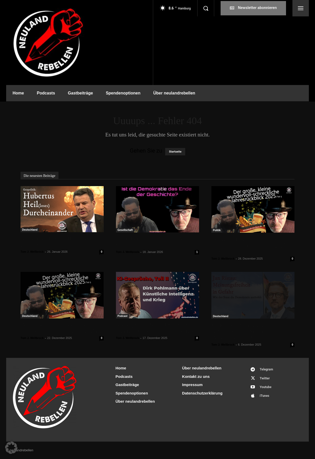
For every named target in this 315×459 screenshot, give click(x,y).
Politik (217, 230)
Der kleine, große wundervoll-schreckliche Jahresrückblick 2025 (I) (61, 328)
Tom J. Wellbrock (32, 251)
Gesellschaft (125, 230)
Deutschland (29, 229)
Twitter (265, 379)
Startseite (175, 151)
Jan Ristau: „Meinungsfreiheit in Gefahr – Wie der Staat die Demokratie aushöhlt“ (246, 331)
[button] (206, 8)
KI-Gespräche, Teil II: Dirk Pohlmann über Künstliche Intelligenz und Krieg (157, 328)
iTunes (265, 398)
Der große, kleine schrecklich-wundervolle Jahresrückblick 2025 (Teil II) (248, 245)
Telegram (267, 370)
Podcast (122, 316)
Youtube (266, 389)
